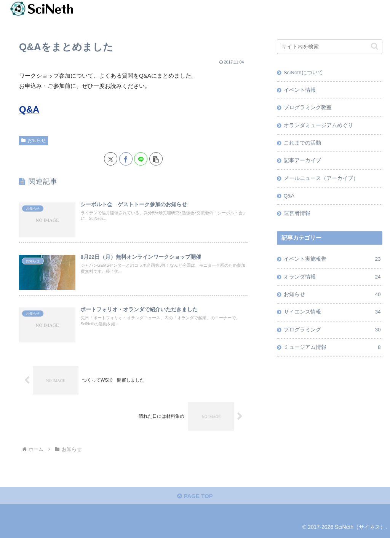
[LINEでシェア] (140, 159)
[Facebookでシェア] (126, 159)
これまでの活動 (302, 143)
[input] (329, 46)
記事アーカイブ (302, 160)
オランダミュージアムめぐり (318, 125)
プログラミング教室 (308, 107)
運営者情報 (297, 213)
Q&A (289, 196)
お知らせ (33, 140)
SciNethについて (303, 72)
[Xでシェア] (110, 159)
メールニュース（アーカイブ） (321, 178)
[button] (156, 159)
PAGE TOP (195, 496)
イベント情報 (300, 90)
